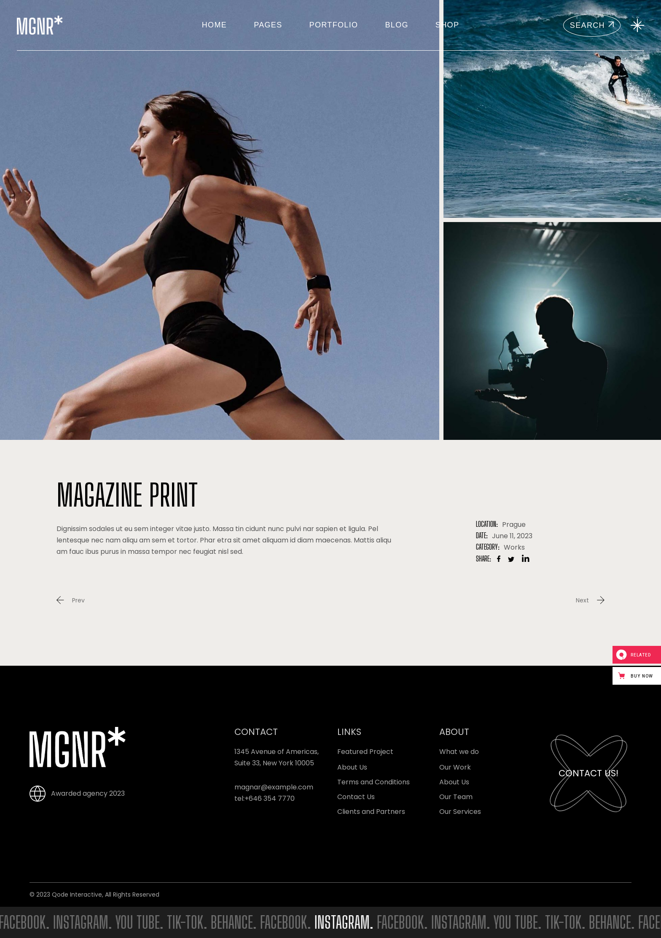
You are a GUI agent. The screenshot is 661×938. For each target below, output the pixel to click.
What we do (459, 751)
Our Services (460, 811)
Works (514, 547)
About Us (352, 767)
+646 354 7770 (270, 798)
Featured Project (365, 751)
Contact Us (356, 797)
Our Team (456, 797)
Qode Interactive (77, 894)
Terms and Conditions (373, 782)
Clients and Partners (371, 811)
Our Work (455, 767)
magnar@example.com (273, 787)
